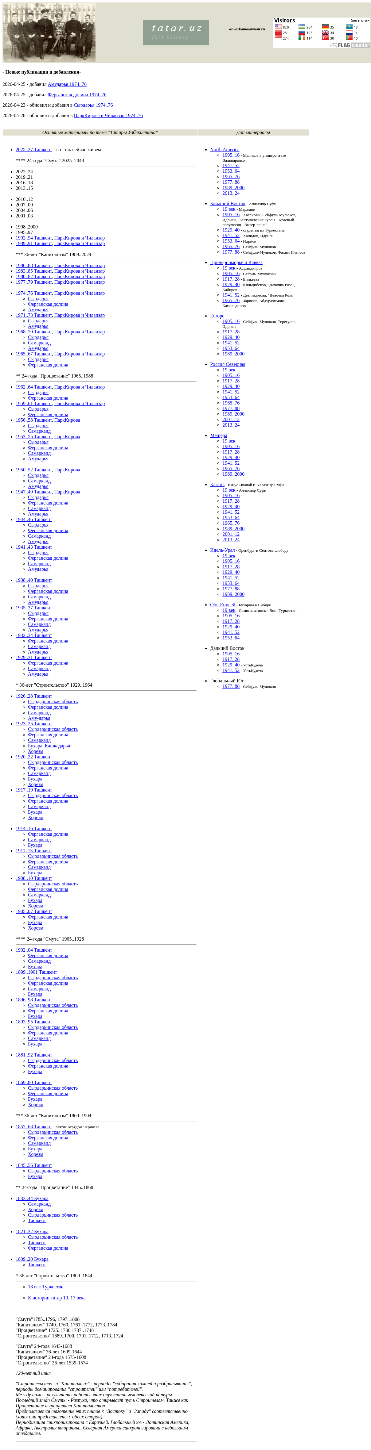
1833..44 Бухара (32, 1198)
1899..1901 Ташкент (36, 972)
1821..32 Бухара (32, 1231)
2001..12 (231, 419)
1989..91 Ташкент (34, 243)
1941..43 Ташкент (34, 547)
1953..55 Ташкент (34, 436)
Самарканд (39, 342)
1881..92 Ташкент (34, 1054)
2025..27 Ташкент (34, 149)
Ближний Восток (227, 203)
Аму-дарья (39, 718)
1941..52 (231, 165)
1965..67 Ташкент (34, 353)
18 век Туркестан (46, 1286)
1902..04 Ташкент (34, 950)
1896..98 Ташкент (34, 999)
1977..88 (231, 182)
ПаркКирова (67, 420)
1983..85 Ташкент (34, 271)
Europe (217, 315)
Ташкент (37, 1220)
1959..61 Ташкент (34, 403)
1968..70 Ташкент (34, 331)
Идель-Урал (222, 550)
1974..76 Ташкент (34, 293)
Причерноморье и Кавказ (236, 262)
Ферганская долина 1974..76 (77, 94)
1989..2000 (233, 187)
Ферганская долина (48, 304)
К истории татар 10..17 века (57, 1297)
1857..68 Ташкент (34, 1126)
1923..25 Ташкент (34, 723)
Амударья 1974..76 (67, 84)
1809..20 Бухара (32, 1259)
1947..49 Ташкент (34, 491)
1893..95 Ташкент (34, 1021)
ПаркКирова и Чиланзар (79, 237)
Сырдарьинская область (53, 701)
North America (225, 149)
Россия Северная (227, 364)
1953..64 (231, 171)
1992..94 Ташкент (34, 237)
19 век (228, 209)
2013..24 (231, 193)
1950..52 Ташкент (34, 469)
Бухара (35, 778)
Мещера (218, 435)
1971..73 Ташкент (34, 315)
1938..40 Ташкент (34, 580)
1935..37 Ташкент (34, 607)
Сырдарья (38, 298)
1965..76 (231, 176)
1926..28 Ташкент (34, 696)
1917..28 (231, 279)
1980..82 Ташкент (34, 276)
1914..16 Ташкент (34, 828)
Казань (217, 484)
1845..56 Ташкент (34, 1165)
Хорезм (35, 751)
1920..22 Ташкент (34, 756)
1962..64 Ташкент (34, 386)
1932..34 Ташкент (34, 635)
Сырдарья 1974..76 (93, 105)
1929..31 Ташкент (34, 657)
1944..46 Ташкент (34, 519)
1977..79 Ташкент (34, 282)
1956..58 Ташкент (34, 420)
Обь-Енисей (222, 604)
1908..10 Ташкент (34, 878)
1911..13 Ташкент (34, 850)
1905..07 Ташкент (34, 911)
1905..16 (231, 155)
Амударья (38, 309)
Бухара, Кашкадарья (49, 745)
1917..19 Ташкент (34, 789)
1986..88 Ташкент (34, 265)
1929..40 (231, 229)
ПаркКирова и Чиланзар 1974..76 (108, 115)
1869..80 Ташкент (34, 1082)
